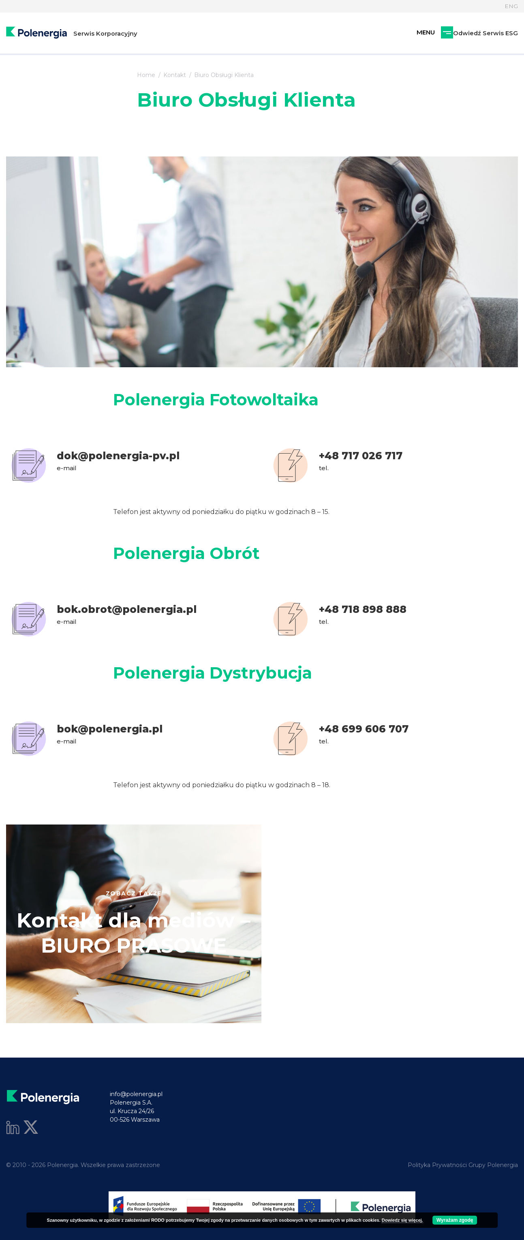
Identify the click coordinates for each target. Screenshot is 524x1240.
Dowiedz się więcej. (402, 1220)
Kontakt (174, 75)
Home (146, 75)
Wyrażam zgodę (454, 1220)
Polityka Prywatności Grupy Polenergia (463, 1165)
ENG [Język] (511, 6)
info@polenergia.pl (136, 1094)
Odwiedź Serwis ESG (442, 33)
